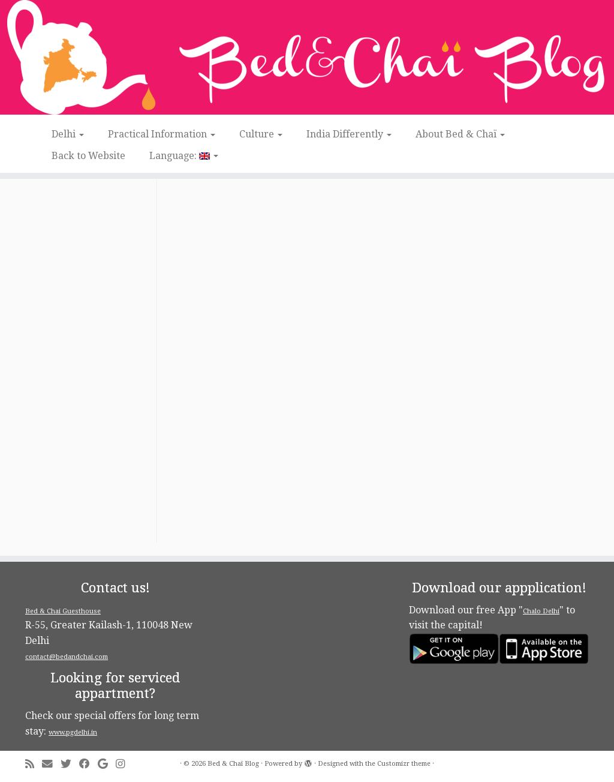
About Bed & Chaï (460, 134)
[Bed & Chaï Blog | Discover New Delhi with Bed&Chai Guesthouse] (307, 57)
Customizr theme (404, 764)
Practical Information (161, 134)
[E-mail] (51, 764)
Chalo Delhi (541, 611)
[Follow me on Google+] (107, 764)
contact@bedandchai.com (66, 657)
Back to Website (88, 155)
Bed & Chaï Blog (233, 764)
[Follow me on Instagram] (124, 764)
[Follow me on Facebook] (88, 764)
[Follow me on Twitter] (70, 764)
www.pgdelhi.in (73, 732)
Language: (183, 155)
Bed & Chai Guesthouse (63, 611)
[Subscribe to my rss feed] (33, 764)
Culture (260, 134)
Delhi (68, 134)
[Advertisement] (89, 364)
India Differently (349, 134)
